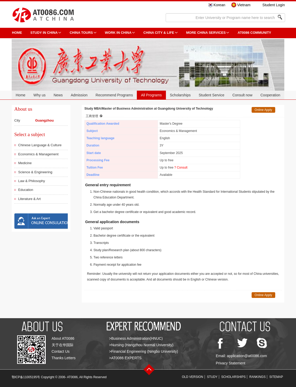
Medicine (25, 163)
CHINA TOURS (81, 33)
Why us (39, 95)
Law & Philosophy (31, 181)
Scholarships (180, 95)
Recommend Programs (114, 95)
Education (25, 190)
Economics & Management (38, 154)
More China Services (206, 33)
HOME (17, 33)
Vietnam (243, 5)
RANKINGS (257, 377)
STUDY (212, 377)
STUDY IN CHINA (44, 33)
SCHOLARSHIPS (233, 377)
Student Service (211, 95)
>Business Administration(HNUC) (136, 338)
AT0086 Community (254, 33)
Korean (219, 5)
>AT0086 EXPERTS (125, 358)
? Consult (180, 167)
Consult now (242, 95)
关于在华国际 (62, 345)
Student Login (274, 5)
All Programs (151, 95)
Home (20, 95)
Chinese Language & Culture (40, 145)
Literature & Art (29, 199)
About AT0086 (63, 338)
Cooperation (270, 95)
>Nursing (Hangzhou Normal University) (141, 345)
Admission (79, 95)
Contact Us (61, 351)
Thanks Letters (64, 358)
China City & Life (158, 33)
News (58, 95)
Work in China (118, 33)
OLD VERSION (192, 377)
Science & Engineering (35, 172)
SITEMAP (276, 377)
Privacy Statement (230, 363)
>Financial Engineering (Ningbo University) (143, 351)
